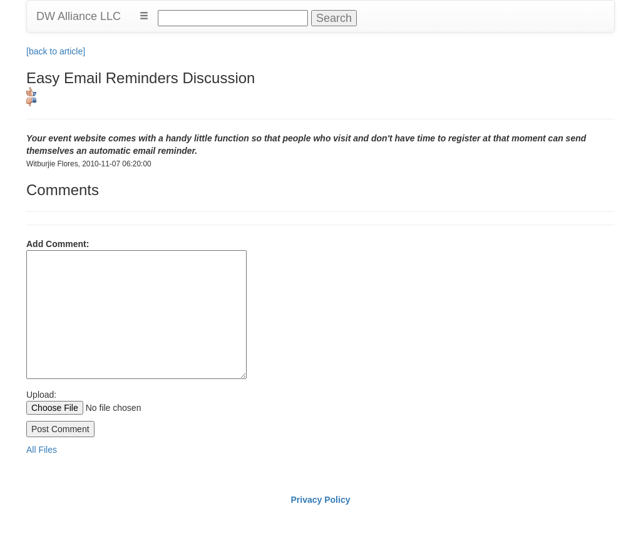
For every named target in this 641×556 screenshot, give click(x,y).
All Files (41, 450)
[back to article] (55, 51)
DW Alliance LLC (78, 16)
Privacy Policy (321, 500)
